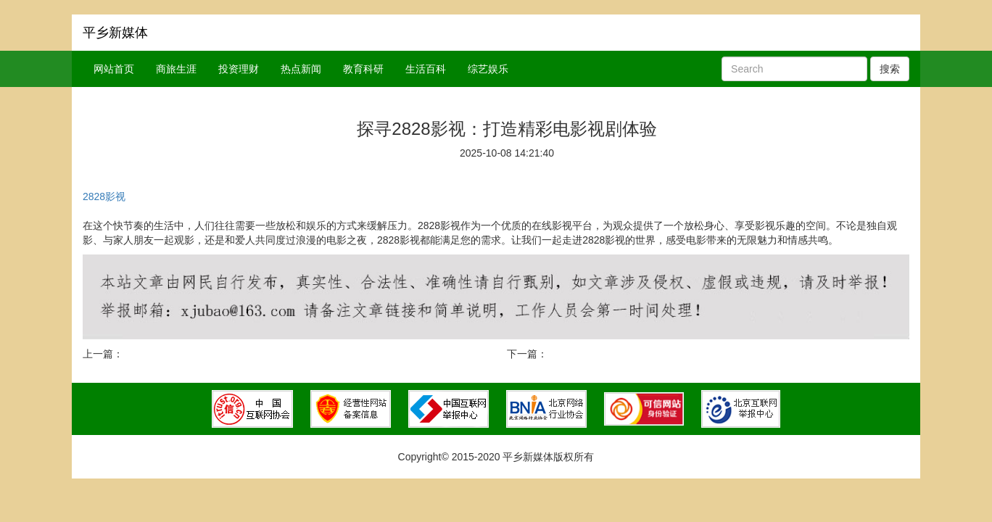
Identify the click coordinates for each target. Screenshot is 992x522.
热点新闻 (301, 69)
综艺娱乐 (488, 69)
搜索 (890, 69)
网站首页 (114, 69)
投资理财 (238, 69)
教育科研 (363, 69)
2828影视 (104, 196)
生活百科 (425, 69)
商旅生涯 (176, 69)
